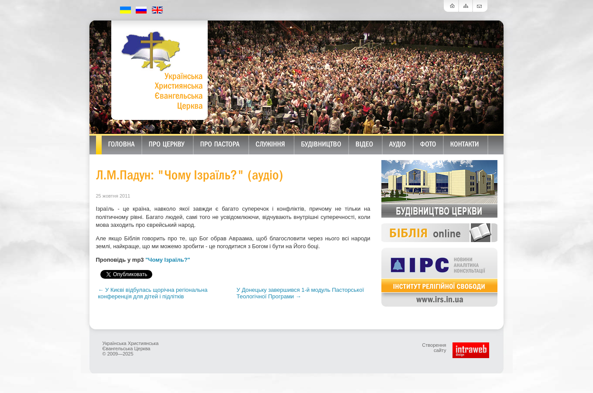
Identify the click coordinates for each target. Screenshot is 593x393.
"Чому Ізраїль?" (167, 259)
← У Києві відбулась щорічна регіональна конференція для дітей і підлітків (153, 293)
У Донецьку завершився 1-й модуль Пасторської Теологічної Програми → (300, 293)
